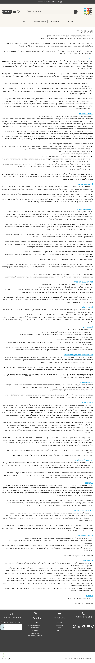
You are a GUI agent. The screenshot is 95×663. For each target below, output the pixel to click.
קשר (37, 201)
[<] (3, 627)
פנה (86, 345)
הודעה (53, 397)
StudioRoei (12, 659)
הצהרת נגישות (35, 633)
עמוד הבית (59, 622)
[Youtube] (88, 626)
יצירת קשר (59, 630)
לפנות (49, 319)
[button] (14, 11)
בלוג (59, 628)
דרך (37, 274)
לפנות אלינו (79, 38)
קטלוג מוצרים (59, 625)
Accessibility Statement (35, 636)
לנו (50, 397)
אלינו (45, 319)
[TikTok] (93, 626)
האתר (33, 274)
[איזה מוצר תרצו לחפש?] (49, 12)
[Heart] (18, 11)
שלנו (7, 104)
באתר (11, 104)
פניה (40, 274)
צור (41, 201)
